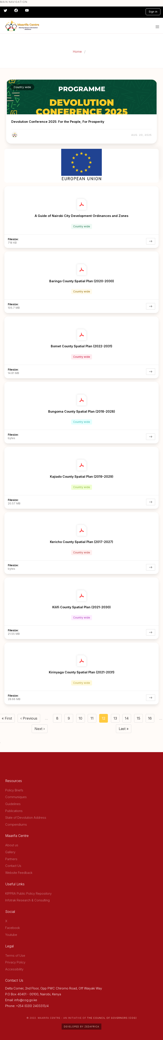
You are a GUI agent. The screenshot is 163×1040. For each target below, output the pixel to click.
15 (140, 719)
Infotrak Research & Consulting (27, 900)
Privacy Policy (15, 962)
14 (128, 719)
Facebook (12, 928)
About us (11, 845)
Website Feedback (18, 872)
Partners (11, 859)
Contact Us (13, 866)
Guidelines (13, 804)
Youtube (11, 935)
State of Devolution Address (25, 817)
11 (93, 719)
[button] (157, 26)
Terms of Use (15, 955)
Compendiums (16, 824)
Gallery (10, 852)
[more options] (155, 188)
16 (151, 719)
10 (82, 719)
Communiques (16, 797)
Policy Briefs (14, 790)
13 (117, 719)
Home (77, 51)
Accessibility (14, 969)
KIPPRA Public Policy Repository (28, 893)
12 (105, 719)
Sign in (153, 11)
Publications (14, 811)
